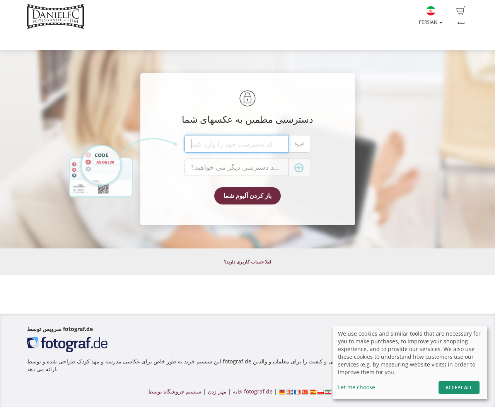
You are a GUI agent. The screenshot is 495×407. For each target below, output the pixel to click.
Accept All (459, 387)
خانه (237, 391)
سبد (461, 15)
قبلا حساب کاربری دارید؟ (247, 261)
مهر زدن (217, 391)
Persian (430, 15)
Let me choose (356, 387)
